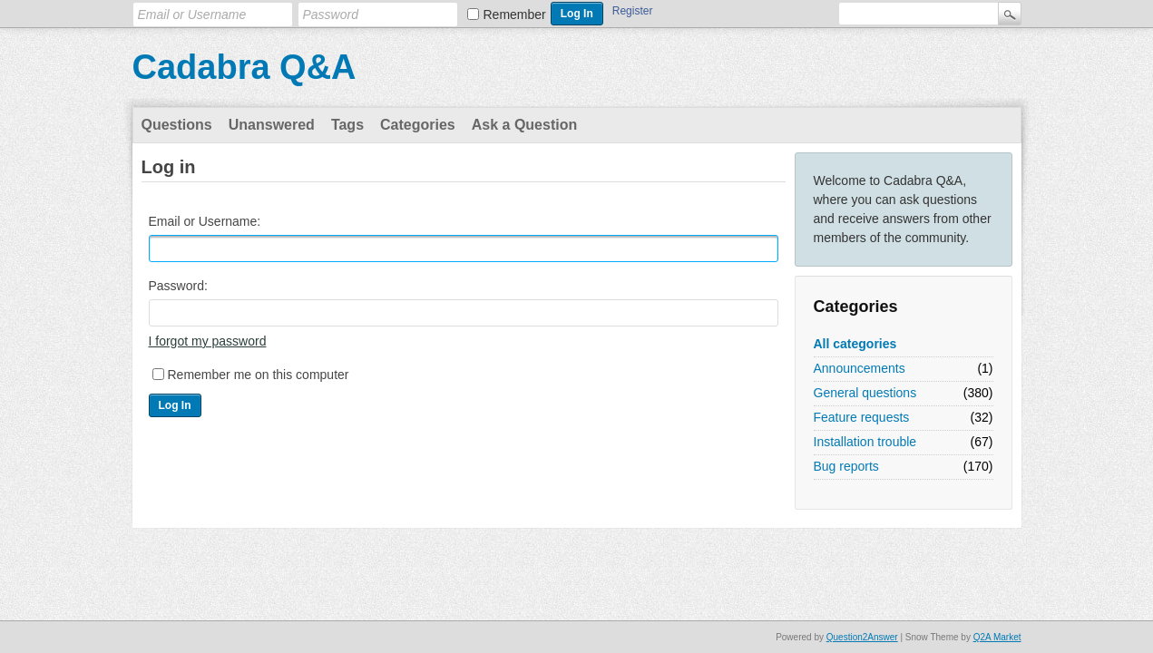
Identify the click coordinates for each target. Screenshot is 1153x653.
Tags (347, 124)
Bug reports (846, 466)
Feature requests (862, 417)
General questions (865, 392)
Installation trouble (865, 441)
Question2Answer (862, 637)
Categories (417, 124)
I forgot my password (208, 341)
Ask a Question (524, 124)
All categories (855, 343)
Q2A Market (997, 637)
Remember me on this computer (258, 374)
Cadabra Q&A (244, 67)
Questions (177, 124)
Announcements (859, 368)
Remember (515, 14)
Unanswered (272, 124)
